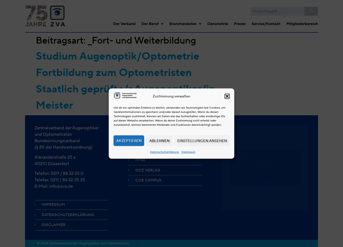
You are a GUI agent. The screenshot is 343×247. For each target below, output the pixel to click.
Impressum (188, 152)
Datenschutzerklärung (164, 152)
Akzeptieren (129, 140)
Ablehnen (159, 140)
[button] (227, 96)
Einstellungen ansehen (202, 140)
